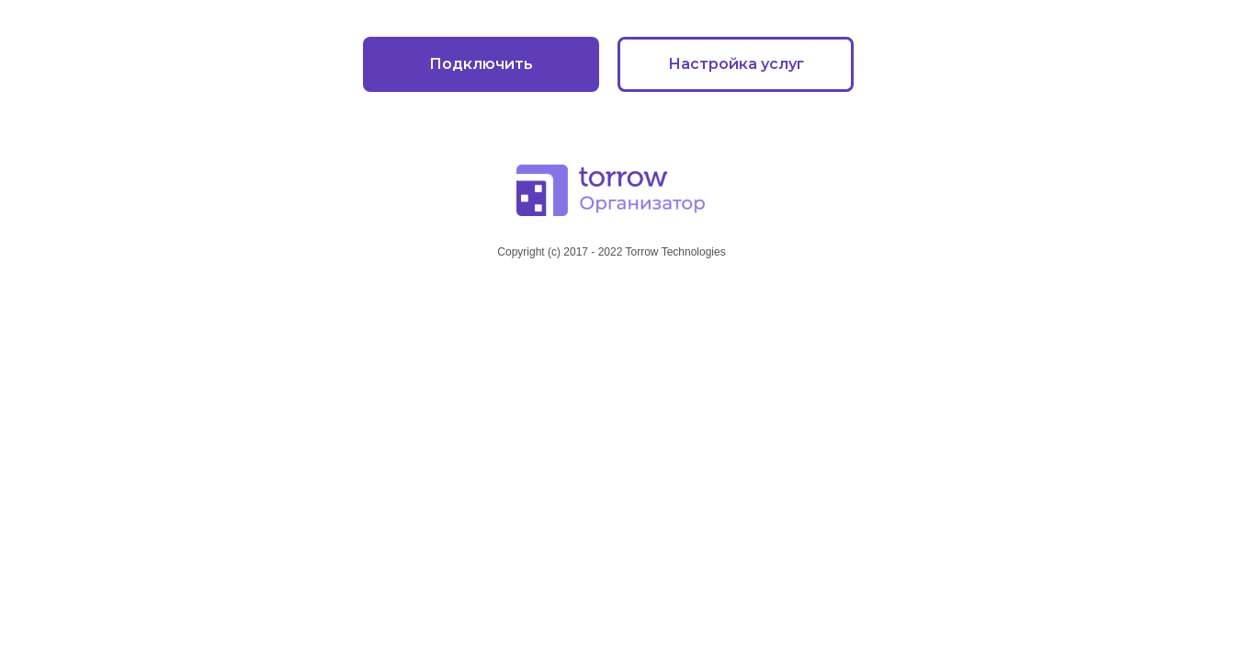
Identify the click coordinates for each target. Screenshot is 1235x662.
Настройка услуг (736, 64)
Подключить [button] (481, 64)
